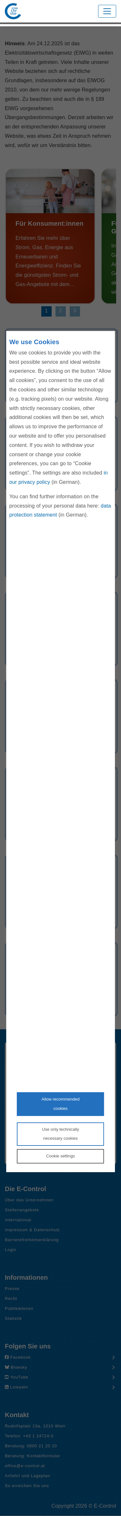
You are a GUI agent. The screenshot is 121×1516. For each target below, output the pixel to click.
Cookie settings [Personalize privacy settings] (60, 1156)
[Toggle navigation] (107, 11)
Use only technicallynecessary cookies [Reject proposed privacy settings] (60, 1134)
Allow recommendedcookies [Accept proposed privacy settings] (61, 1104)
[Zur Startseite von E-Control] (13, 11)
